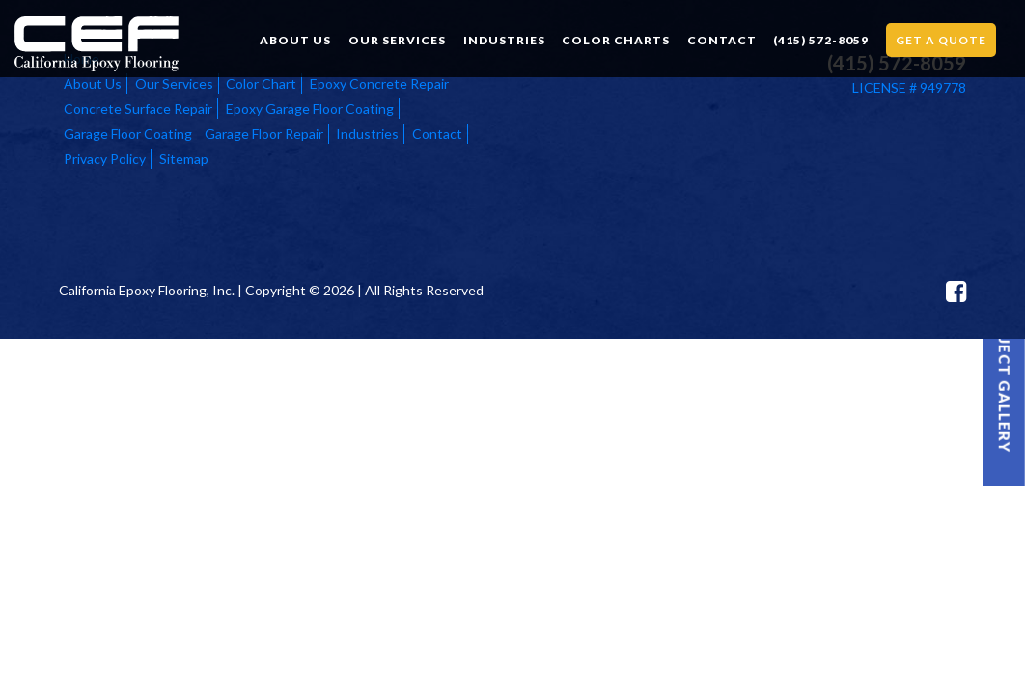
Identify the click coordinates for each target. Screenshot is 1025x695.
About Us (295, 40)
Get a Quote (941, 40)
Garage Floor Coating (128, 133)
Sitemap (183, 159)
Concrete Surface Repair (138, 108)
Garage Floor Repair (264, 133)
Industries (504, 40)
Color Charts (616, 40)
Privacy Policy (105, 159)
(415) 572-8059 (821, 40)
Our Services (397, 40)
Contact (722, 40)
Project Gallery (1004, 378)
